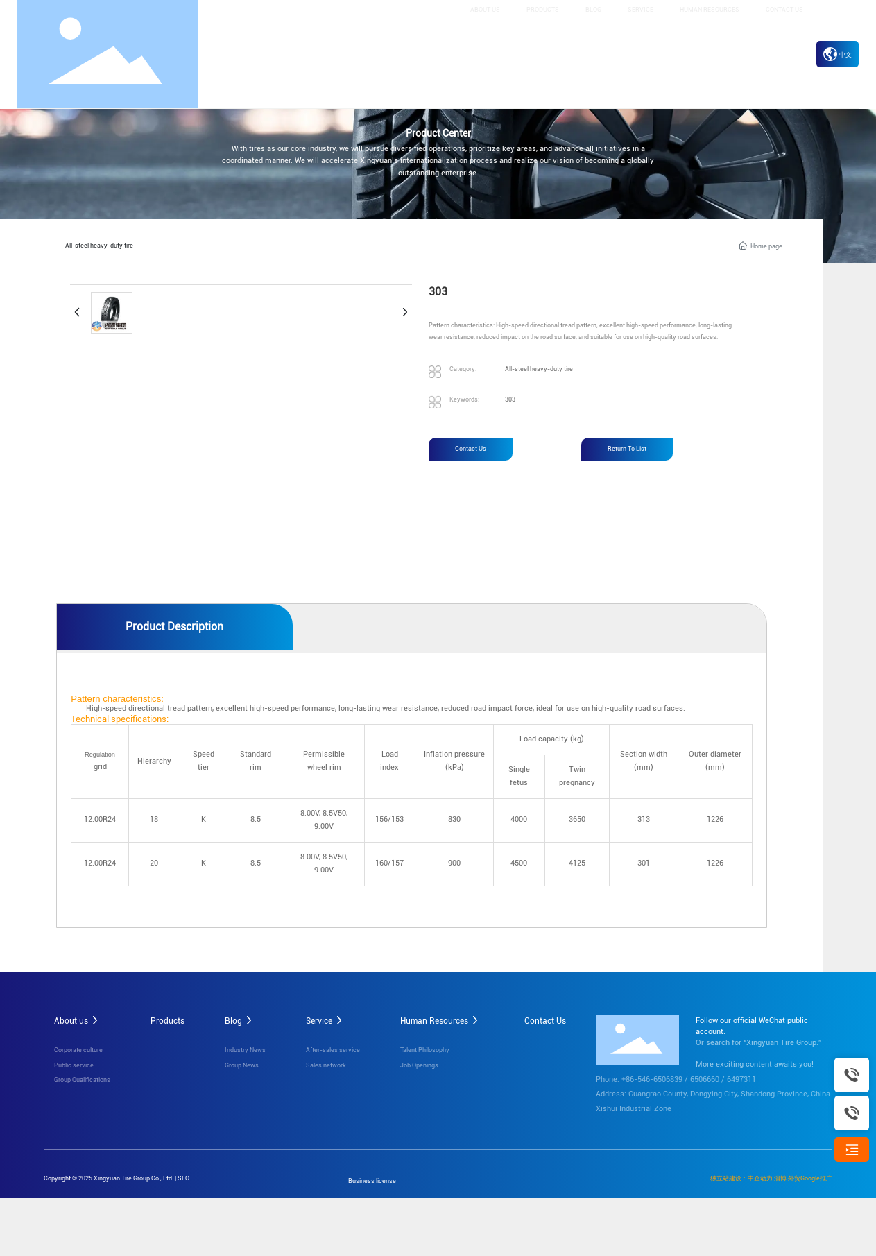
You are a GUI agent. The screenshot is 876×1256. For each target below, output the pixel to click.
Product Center (438, 133)
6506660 (704, 1078)
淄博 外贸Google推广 (803, 1177)
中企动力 (760, 1177)
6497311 (741, 1078)
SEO (183, 1177)
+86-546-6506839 (651, 1078)
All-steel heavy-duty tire (99, 244)
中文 (837, 54)
